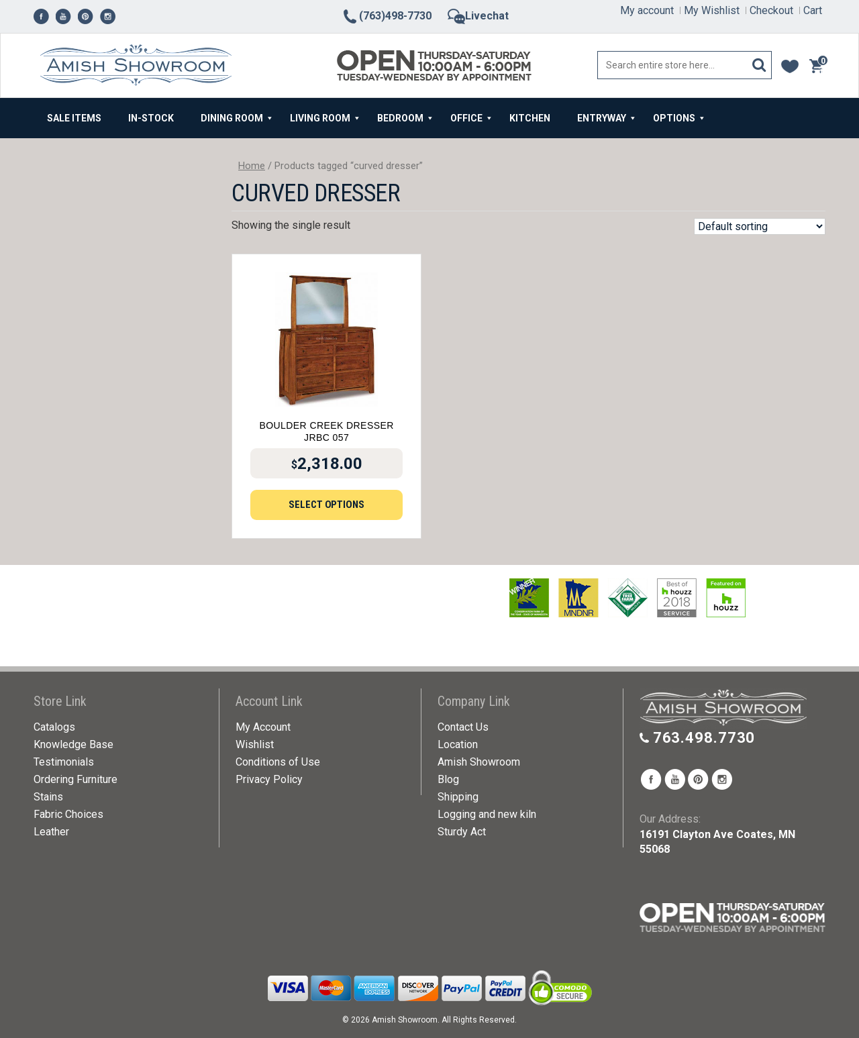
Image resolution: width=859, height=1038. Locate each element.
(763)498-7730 (387, 15)
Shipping (458, 796)
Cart (812, 10)
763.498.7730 (704, 737)
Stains (48, 796)
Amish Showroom (479, 762)
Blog (448, 779)
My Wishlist (712, 10)
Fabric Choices (68, 814)
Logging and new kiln (487, 814)
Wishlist (255, 744)
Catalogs (54, 727)
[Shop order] (759, 226)
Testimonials (64, 762)
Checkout (771, 10)
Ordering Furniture (75, 779)
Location (458, 744)
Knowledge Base (73, 744)
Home (251, 166)
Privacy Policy (269, 779)
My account (647, 10)
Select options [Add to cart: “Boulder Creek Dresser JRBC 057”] (326, 505)
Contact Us (463, 727)
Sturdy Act (462, 831)
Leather (51, 831)
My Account (263, 727)
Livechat (478, 15)
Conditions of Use (278, 762)
